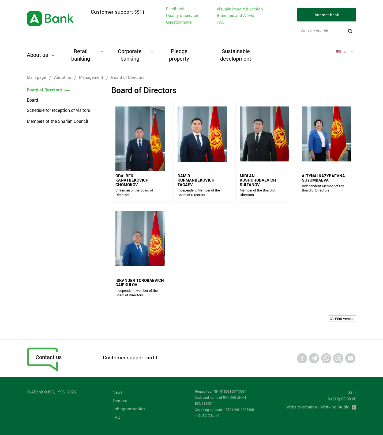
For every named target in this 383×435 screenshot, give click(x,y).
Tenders (119, 400)
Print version (344, 318)
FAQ (220, 22)
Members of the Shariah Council (57, 121)
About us (37, 54)
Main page (36, 77)
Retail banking (80, 54)
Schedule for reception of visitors (58, 110)
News (117, 392)
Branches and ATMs (235, 15)
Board (32, 100)
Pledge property (179, 54)
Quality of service (182, 15)
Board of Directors (44, 90)
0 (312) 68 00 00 (342, 398)
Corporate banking (130, 54)
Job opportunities (128, 408)
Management (91, 77)
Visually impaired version (240, 9)
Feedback (175, 8)
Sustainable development (235, 54)
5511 (139, 12)
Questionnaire (179, 22)
